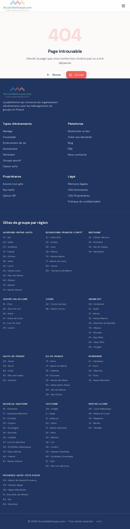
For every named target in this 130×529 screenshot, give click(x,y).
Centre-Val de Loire (15, 299)
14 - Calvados (96, 361)
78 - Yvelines (52, 370)
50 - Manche (95, 370)
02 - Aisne (8, 361)
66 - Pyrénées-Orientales (59, 456)
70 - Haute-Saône (55, 256)
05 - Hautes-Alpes (13, 485)
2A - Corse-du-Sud (56, 304)
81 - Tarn (50, 461)
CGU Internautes (78, 189)
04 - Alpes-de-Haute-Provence (19, 480)
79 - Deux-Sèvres (12, 451)
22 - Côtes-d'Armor (99, 237)
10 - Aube (94, 308)
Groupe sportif (12, 160)
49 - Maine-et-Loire (99, 413)
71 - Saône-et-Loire (56, 261)
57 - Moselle (95, 332)
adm (99, 521)
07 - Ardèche (10, 246)
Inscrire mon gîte (13, 184)
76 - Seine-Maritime (99, 380)
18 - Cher (7, 304)
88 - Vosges (95, 346)
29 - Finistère (96, 242)
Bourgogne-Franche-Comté (64, 232)
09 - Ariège (52, 408)
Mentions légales (78, 184)
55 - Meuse (95, 327)
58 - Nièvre (51, 251)
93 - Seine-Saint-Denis (58, 385)
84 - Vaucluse (10, 504)
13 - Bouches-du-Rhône (15, 494)
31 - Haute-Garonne (56, 427)
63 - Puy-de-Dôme (13, 275)
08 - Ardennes (96, 304)
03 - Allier (8, 242)
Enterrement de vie (14, 143)
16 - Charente (10, 408)
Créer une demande (80, 137)
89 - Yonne (51, 265)
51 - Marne (94, 313)
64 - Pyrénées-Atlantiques (17, 446)
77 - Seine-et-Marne (56, 366)
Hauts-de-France (14, 356)
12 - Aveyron (52, 418)
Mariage (7, 131)
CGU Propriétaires (79, 195)
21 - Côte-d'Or (53, 237)
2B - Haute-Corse (55, 308)
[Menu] (123, 6)
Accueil (76, 74)
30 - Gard (51, 423)
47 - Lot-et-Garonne (14, 442)
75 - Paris (51, 361)
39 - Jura (50, 246)
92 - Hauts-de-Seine (57, 380)
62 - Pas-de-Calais (13, 375)
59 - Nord (8, 366)
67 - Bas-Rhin (96, 337)
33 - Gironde (9, 432)
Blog (70, 143)
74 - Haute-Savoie (12, 289)
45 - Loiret (8, 327)
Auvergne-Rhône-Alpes (17, 232)
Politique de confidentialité (84, 201)
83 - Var (7, 499)
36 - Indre (8, 313)
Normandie (95, 356)
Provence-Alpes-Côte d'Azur (21, 475)
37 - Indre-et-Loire (13, 318)
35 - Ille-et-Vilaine (98, 246)
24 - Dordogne (11, 427)
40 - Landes (9, 437)
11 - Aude (50, 413)
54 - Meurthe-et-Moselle (102, 323)
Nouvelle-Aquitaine (15, 403)
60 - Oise (8, 370)
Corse (50, 299)
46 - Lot (50, 442)
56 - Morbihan (96, 251)
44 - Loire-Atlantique (100, 408)
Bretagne (95, 232)
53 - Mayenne (96, 418)
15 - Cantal (8, 251)
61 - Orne (93, 375)
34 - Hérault (52, 437)
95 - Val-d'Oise (54, 394)
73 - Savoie (8, 285)
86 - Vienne (9, 456)
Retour (54, 74)
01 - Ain (7, 237)
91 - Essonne (52, 375)
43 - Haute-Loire (12, 270)
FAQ (70, 148)
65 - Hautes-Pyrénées (57, 451)
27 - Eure (93, 366)
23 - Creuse (9, 423)
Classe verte (10, 166)
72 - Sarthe (94, 423)
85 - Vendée (95, 427)
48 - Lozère (52, 446)
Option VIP (9, 195)
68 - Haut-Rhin (96, 342)
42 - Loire (8, 265)
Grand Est (95, 299)
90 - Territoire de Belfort (59, 270)
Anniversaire (10, 148)
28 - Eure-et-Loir (12, 308)
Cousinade (9, 137)
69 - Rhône (9, 280)
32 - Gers (51, 432)
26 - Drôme (9, 256)
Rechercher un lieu (79, 131)
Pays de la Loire (98, 403)
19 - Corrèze (9, 418)
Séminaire (9, 154)
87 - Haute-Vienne (12, 461)
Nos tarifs (8, 189)
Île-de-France (54, 356)
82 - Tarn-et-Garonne (57, 466)
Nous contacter (77, 154)
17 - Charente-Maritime (15, 413)
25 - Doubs (52, 242)
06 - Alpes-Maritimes (14, 489)
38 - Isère (8, 261)
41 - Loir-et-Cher (12, 323)
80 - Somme (9, 380)
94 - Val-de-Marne (56, 389)
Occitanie (52, 403)
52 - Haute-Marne (98, 318)
